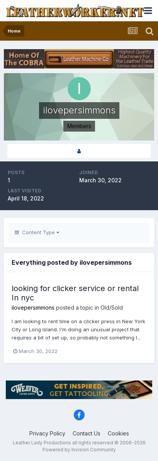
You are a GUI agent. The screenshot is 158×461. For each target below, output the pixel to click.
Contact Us (86, 433)
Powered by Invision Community (79, 449)
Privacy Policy (47, 433)
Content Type (37, 232)
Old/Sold (111, 307)
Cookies (118, 433)
